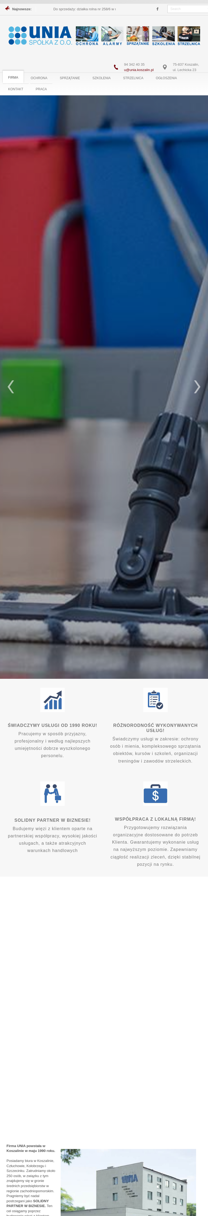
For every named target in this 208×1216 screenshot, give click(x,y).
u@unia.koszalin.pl (139, 70)
